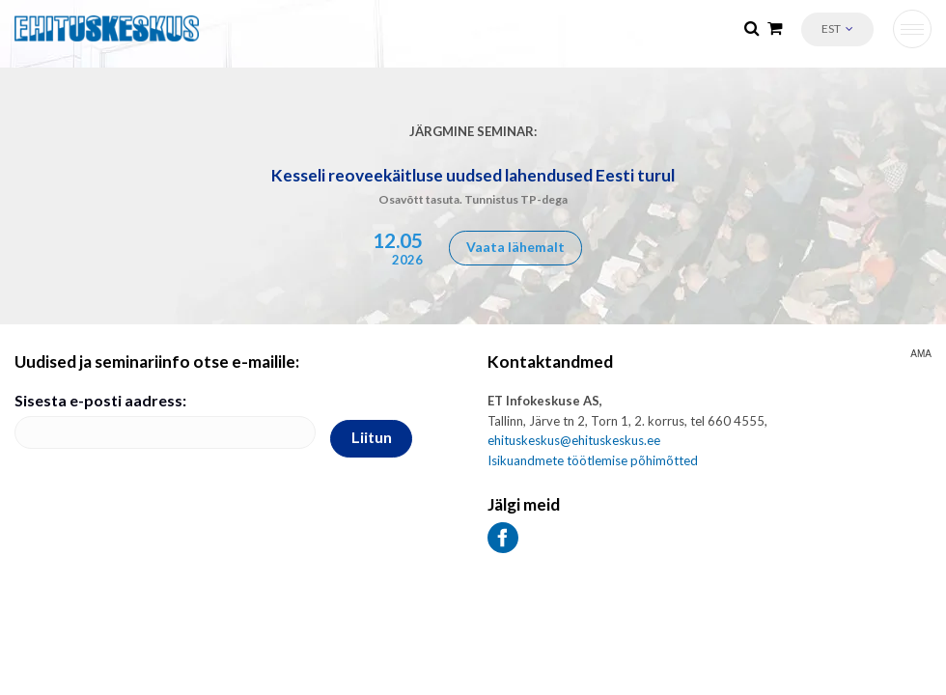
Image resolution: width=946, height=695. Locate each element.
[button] (837, 29)
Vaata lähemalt (515, 246)
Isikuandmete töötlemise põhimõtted (592, 460)
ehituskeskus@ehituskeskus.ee (573, 440)
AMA (921, 354)
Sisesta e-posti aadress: (100, 400)
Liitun (371, 437)
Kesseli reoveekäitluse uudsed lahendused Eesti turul (473, 175)
